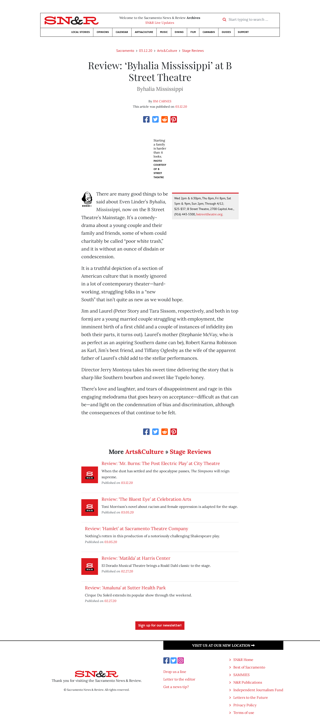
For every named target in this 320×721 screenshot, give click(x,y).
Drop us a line (174, 671)
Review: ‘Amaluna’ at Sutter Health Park (125, 587)
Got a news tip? (176, 687)
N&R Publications (247, 682)
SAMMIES (241, 675)
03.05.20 (127, 512)
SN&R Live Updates (159, 23)
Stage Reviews (193, 50)
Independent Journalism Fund (258, 690)
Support (243, 32)
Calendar (122, 32)
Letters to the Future (250, 697)
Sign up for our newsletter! (160, 625)
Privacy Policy (244, 705)
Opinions (103, 32)
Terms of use (243, 712)
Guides (226, 32)
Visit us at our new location (223, 645)
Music (164, 32)
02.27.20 (127, 571)
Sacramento (125, 50)
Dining (179, 32)
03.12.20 (145, 50)
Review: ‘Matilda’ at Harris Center (136, 558)
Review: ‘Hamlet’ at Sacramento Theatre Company (136, 528)
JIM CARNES (162, 101)
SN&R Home (243, 659)
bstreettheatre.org (209, 214)
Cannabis (209, 32)
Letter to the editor (179, 679)
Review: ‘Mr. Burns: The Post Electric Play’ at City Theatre (161, 463)
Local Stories (80, 32)
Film (193, 32)
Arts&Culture (144, 32)
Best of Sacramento (249, 667)
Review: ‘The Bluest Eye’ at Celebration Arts (146, 499)
